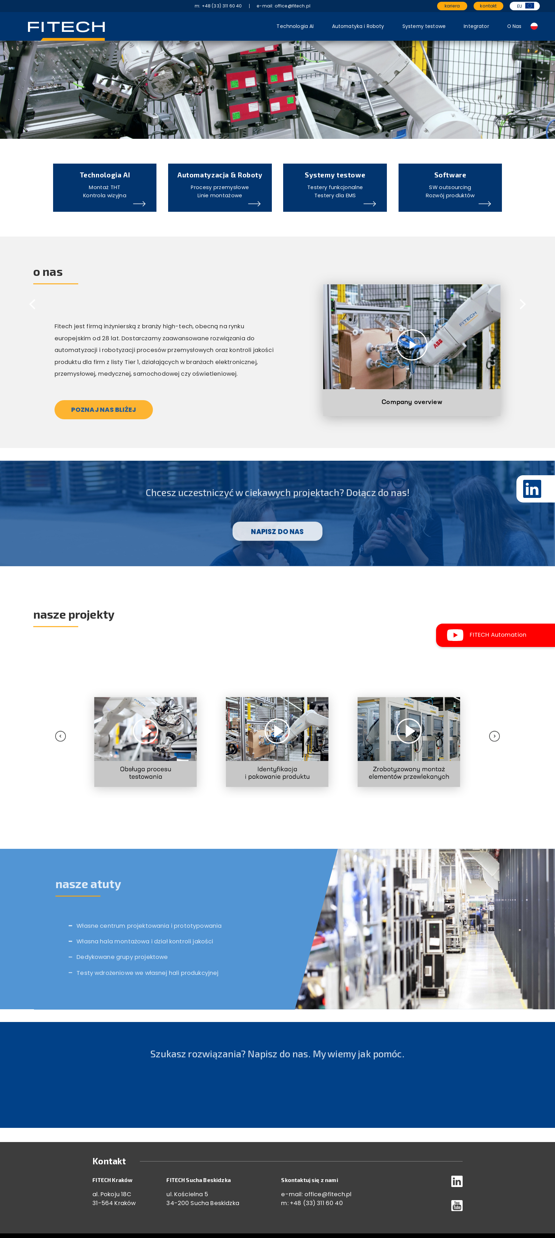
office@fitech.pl (328, 1194)
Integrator (476, 26)
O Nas (514, 26)
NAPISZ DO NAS (277, 547)
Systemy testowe (424, 26)
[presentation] (87, 721)
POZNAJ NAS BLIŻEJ (103, 409)
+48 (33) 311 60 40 (316, 1203)
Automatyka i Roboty (358, 26)
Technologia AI (295, 26)
